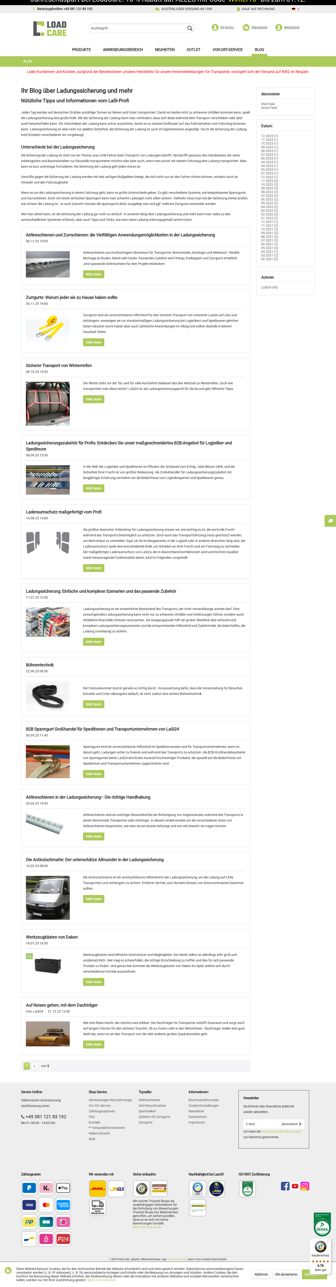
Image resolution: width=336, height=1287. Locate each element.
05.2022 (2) (269, 198)
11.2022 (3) (269, 175)
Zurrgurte (145, 1117)
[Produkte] (81, 46)
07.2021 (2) (269, 235)
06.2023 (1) (269, 153)
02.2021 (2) (269, 254)
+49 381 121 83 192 (46, 1111)
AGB (92, 1134)
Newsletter (196, 1106)
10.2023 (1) (269, 138)
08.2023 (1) (269, 146)
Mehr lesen (94, 269)
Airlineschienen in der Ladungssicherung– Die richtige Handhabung (88, 792)
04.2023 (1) (269, 161)
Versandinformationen (108, 1122)
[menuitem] (142, 23)
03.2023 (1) (269, 164)
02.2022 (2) (269, 209)
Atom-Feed (269, 102)
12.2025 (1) (269, 131)
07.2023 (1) (269, 149)
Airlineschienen (149, 1095)
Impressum (197, 1117)
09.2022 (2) (269, 183)
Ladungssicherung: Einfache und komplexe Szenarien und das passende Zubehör (101, 586)
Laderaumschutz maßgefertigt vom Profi (64, 506)
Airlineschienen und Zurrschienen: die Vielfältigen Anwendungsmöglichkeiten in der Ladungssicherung (120, 229)
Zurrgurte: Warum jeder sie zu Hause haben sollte (71, 292)
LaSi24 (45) (269, 282)
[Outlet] (193, 46)
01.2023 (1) (269, 168)
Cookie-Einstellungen (204, 1100)
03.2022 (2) (269, 205)
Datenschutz (198, 1112)
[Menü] (328, 1241)
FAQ (92, 1112)
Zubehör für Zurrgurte (154, 1112)
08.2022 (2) (269, 187)
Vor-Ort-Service (100, 1100)
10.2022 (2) (269, 179)
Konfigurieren (314, 1274)
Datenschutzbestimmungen (281, 1126)
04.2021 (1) (269, 246)
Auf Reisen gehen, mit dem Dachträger (62, 1000)
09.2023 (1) (269, 142)
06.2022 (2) (269, 194)
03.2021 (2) (269, 250)
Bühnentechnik (40, 659)
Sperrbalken (147, 1106)
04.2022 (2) (269, 202)
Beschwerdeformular (204, 1095)
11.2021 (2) (269, 220)
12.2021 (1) (269, 217)
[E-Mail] (261, 1119)
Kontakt (94, 1117)
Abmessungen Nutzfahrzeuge (110, 1095)
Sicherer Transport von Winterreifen (59, 360)
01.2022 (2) (269, 213)
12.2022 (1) (269, 172)
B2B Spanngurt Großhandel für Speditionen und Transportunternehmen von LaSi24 (102, 724)
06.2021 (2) (269, 239)
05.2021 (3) (269, 243)
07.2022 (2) (269, 190)
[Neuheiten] (165, 46)
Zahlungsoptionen (102, 1106)
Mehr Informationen (147, 1222)
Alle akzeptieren (286, 1274)
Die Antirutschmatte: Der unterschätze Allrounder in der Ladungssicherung (95, 854)
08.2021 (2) (269, 231)
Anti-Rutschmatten (152, 1100)
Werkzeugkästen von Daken (52, 932)
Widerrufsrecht (99, 1128)
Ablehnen (261, 1274)
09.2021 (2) (269, 228)
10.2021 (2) (269, 224)
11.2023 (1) (269, 134)
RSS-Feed (268, 99)
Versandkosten (177, 1254)
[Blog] (259, 46)
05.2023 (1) (269, 157)
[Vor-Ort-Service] (227, 46)
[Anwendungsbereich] (123, 46)
